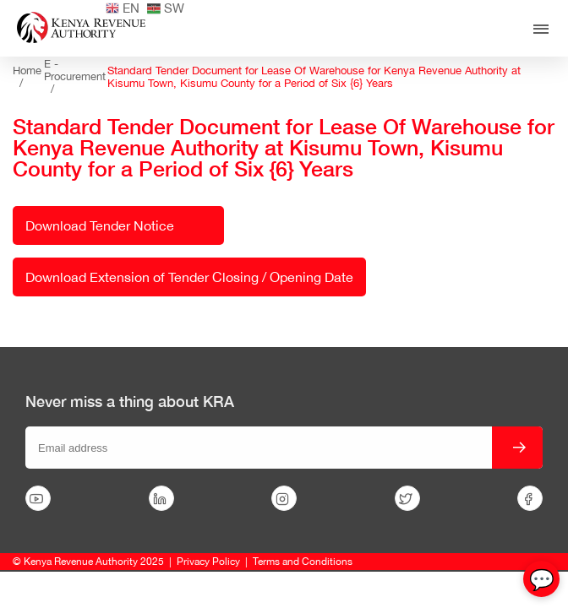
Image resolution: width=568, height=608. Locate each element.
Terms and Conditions (302, 561)
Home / (27, 77)
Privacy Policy (208, 561)
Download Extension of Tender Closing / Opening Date (189, 277)
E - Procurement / (75, 76)
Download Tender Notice (99, 225)
